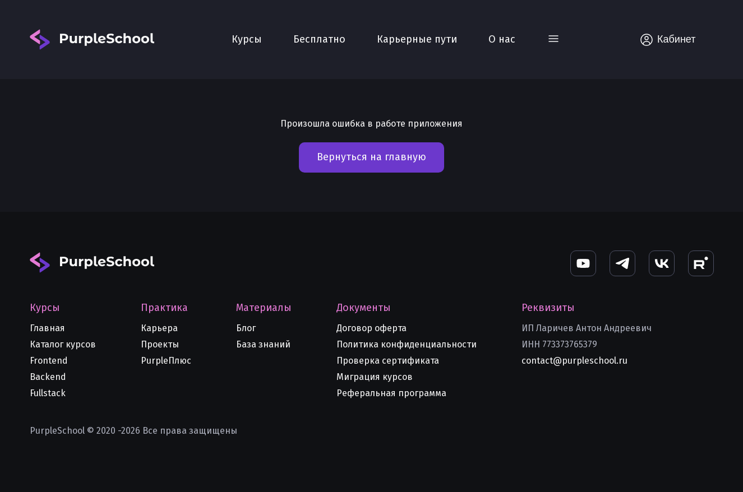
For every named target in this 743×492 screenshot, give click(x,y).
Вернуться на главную (371, 157)
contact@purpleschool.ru (574, 360)
